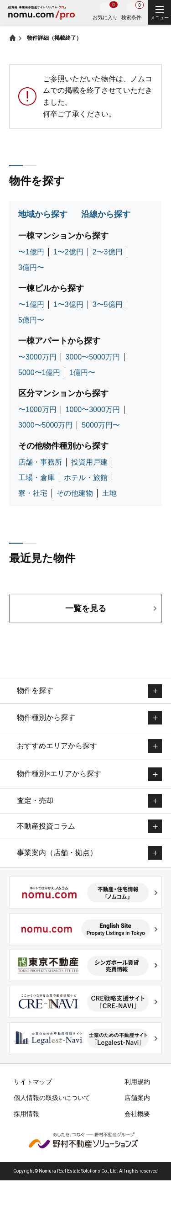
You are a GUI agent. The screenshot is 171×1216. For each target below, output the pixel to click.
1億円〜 (83, 372)
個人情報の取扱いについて (52, 1097)
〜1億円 (31, 252)
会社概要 (137, 1113)
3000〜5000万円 (93, 357)
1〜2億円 (68, 252)
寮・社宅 (32, 493)
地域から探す (42, 214)
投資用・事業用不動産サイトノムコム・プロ (41, 13)
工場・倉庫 (36, 477)
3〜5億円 (108, 304)
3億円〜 (31, 267)
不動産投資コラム (46, 826)
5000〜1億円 (39, 372)
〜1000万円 (37, 409)
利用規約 (137, 1081)
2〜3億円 (108, 252)
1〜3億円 (68, 304)
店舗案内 (137, 1097)
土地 (109, 493)
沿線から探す (105, 214)
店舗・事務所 (40, 462)
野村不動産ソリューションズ (83, 1140)
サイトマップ (33, 1081)
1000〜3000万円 (93, 409)
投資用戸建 (89, 462)
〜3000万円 (37, 357)
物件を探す (35, 690)
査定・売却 (35, 800)
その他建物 (75, 493)
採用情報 (26, 1113)
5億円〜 (31, 320)
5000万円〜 (101, 425)
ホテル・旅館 (86, 477)
